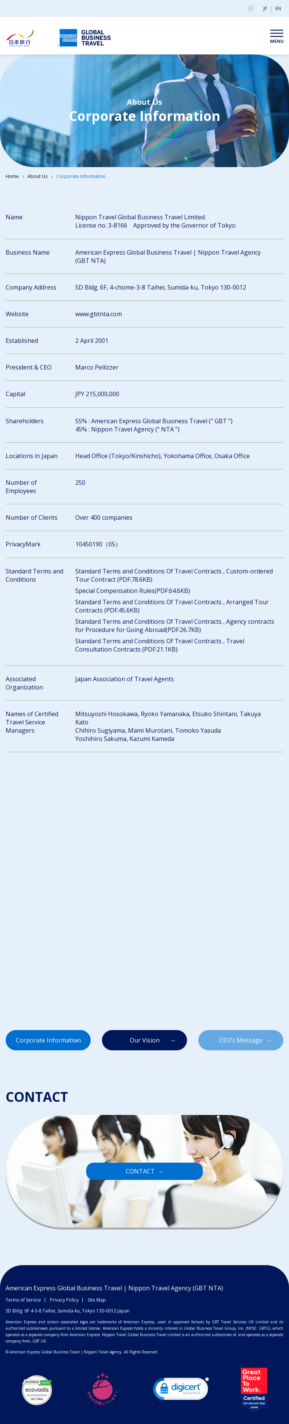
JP (265, 8)
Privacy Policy (64, 1300)
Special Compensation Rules (115, 591)
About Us (37, 176)
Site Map (97, 1300)
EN (278, 8)
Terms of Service (23, 1300)
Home (12, 176)
